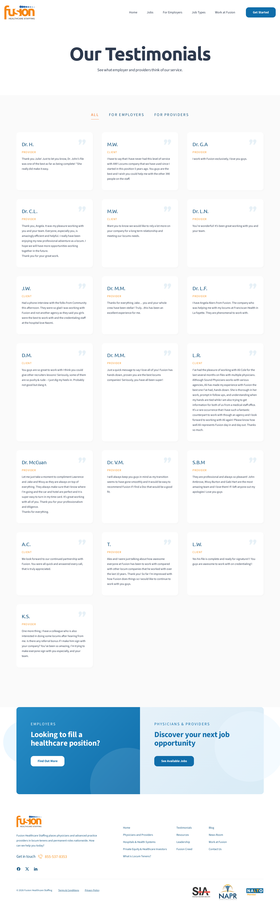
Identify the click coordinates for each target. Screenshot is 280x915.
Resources (182, 835)
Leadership (183, 842)
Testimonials (184, 828)
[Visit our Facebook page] (18, 869)
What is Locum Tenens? (137, 856)
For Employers (172, 12)
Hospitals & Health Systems (139, 842)
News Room (216, 835)
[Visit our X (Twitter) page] (27, 869)
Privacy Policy (92, 890)
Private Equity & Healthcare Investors (145, 849)
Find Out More (48, 761)
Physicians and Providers (138, 835)
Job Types (199, 12)
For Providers (171, 115)
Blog (211, 828)
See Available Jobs (174, 761)
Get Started (261, 12)
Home (133, 12)
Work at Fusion (225, 12)
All (95, 115)
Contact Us (215, 849)
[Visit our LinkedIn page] (36, 869)
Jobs (150, 12)
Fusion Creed (184, 849)
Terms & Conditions (68, 890)
